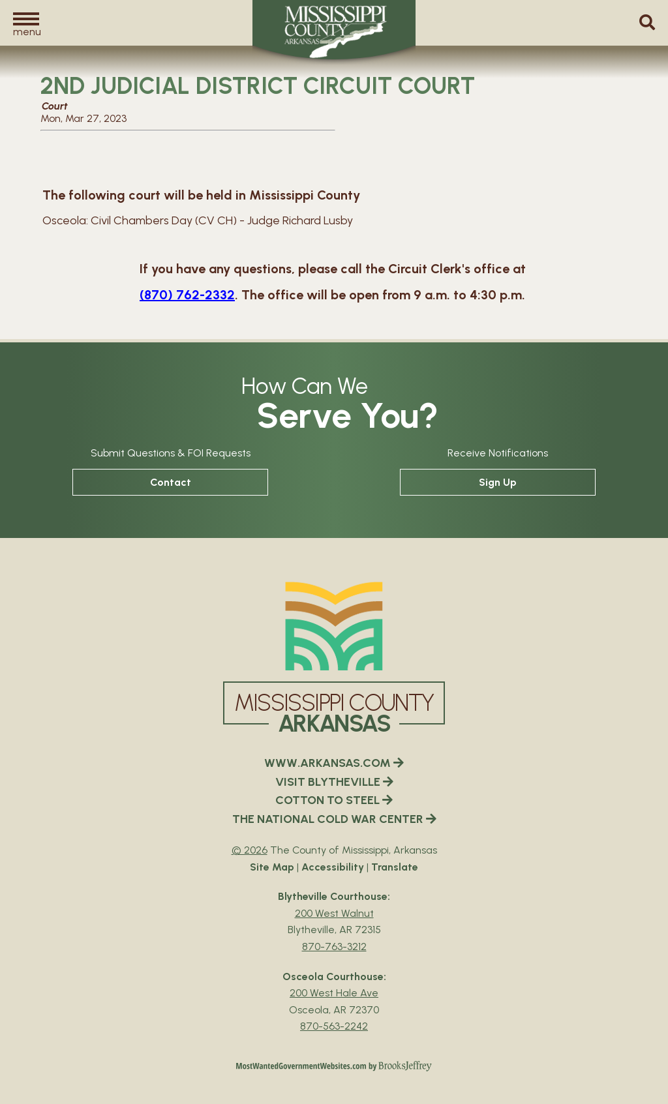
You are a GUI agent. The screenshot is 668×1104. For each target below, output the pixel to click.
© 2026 (249, 850)
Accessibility (332, 867)
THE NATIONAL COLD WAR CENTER (334, 819)
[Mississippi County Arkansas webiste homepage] (334, 626)
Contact (170, 482)
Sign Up (498, 482)
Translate (394, 867)
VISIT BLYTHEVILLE (334, 782)
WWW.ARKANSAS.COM (334, 763)
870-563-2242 (334, 1026)
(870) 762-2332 (187, 295)
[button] (26, 24)
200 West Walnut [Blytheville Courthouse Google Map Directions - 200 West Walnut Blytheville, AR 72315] (334, 913)
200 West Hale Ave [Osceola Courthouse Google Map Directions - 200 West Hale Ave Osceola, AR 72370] (334, 993)
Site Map (272, 867)
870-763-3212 (334, 946)
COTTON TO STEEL (334, 800)
